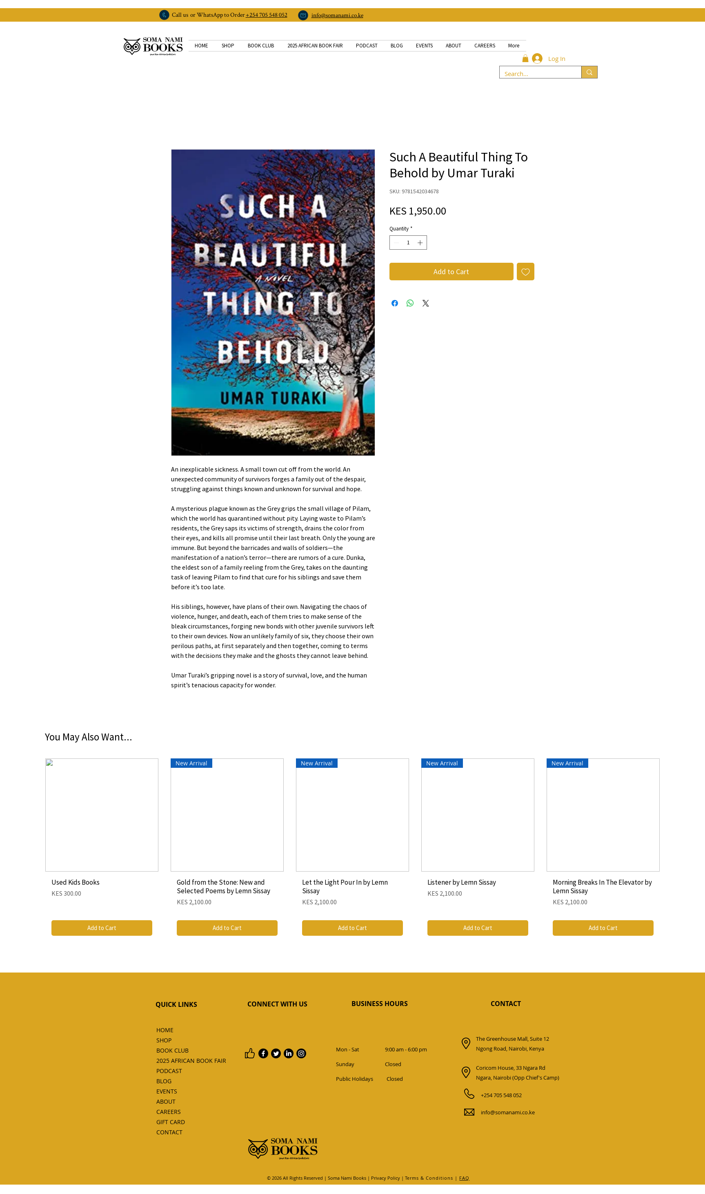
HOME (164, 1030)
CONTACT (169, 1132)
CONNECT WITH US (277, 1003)
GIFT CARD (170, 1122)
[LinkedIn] (289, 1053)
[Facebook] (263, 1053)
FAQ (464, 1178)
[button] (525, 58)
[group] (352, 850)
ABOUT (166, 1101)
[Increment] (421, 243)
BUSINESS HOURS (379, 1003)
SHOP (163, 1040)
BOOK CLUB (172, 1050)
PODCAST (169, 1071)
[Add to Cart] (101, 928)
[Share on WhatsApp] (410, 303)
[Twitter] (276, 1053)
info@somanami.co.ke (508, 1112)
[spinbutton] (408, 243)
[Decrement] (395, 243)
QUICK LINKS (176, 1004)
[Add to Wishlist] (525, 271)
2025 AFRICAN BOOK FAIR (174, 1060)
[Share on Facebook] (395, 303)
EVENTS (166, 1091)
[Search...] (534, 73)
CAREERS (168, 1112)
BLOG (163, 1081)
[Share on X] (426, 303)
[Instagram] (301, 1053)
